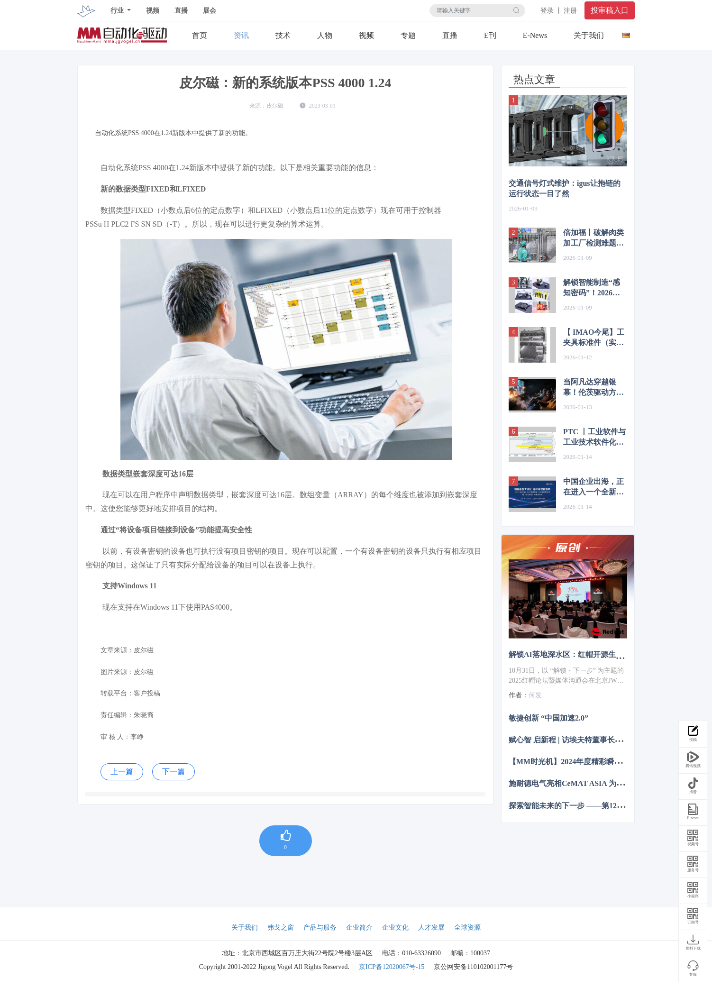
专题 (408, 35)
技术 (283, 35)
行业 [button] (118, 10)
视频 (152, 10)
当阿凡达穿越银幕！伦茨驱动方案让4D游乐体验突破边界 (594, 388)
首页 (199, 35)
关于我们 (589, 35)
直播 (181, 10)
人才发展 (431, 927)
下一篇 (173, 772)
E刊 (490, 35)
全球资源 (467, 927)
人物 (324, 35)
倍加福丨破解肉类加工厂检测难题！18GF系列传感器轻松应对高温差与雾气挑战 (595, 238)
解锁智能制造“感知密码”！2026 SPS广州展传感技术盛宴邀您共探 (592, 288)
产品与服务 (320, 927)
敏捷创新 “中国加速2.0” (548, 717)
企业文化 (395, 927)
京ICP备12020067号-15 (391, 966)
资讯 (241, 35)
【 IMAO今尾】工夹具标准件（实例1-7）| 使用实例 (593, 338)
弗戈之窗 (280, 927)
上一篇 (121, 772)
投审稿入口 (610, 10)
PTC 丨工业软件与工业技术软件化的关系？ (594, 438)
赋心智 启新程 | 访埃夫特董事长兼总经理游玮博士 (592, 740)
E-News (535, 35)
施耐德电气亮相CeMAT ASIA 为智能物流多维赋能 (593, 783)
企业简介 (359, 927)
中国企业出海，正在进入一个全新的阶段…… (593, 487)
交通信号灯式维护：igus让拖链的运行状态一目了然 (565, 188)
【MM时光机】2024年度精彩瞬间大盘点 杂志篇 (589, 762)
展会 (209, 10)
